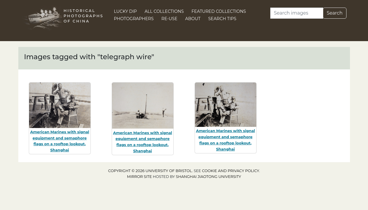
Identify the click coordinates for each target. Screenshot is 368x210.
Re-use (169, 18)
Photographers (134, 18)
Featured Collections (218, 11)
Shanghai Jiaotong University (208, 176)
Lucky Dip (125, 11)
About (192, 18)
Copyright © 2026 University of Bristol (150, 171)
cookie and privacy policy (230, 171)
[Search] (296, 13)
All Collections (164, 11)
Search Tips (222, 18)
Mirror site (139, 176)
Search (335, 13)
